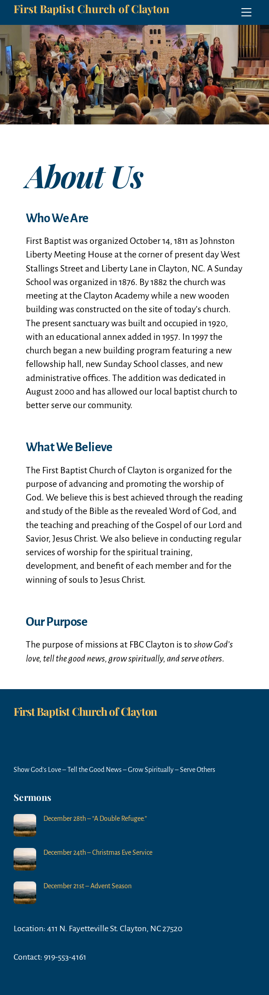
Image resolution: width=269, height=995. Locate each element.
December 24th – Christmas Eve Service (97, 852)
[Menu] (246, 12)
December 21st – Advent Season (87, 886)
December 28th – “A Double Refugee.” (95, 818)
